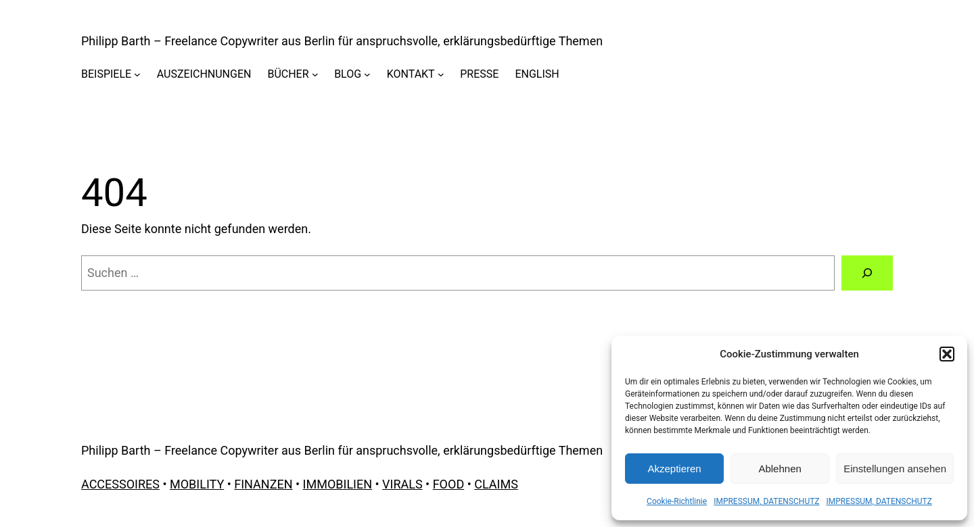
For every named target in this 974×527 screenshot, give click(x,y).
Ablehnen (779, 468)
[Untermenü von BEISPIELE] (137, 74)
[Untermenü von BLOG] (367, 74)
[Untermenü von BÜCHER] (315, 74)
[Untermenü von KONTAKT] (441, 74)
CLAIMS (496, 484)
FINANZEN (263, 484)
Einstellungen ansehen (894, 468)
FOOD (449, 484)
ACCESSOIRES (120, 484)
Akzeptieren (674, 468)
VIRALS (402, 484)
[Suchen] (867, 273)
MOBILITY (197, 484)
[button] (947, 354)
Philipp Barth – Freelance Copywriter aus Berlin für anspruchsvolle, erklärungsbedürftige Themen (342, 41)
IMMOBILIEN (337, 484)
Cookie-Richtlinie (677, 501)
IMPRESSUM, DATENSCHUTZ (766, 501)
